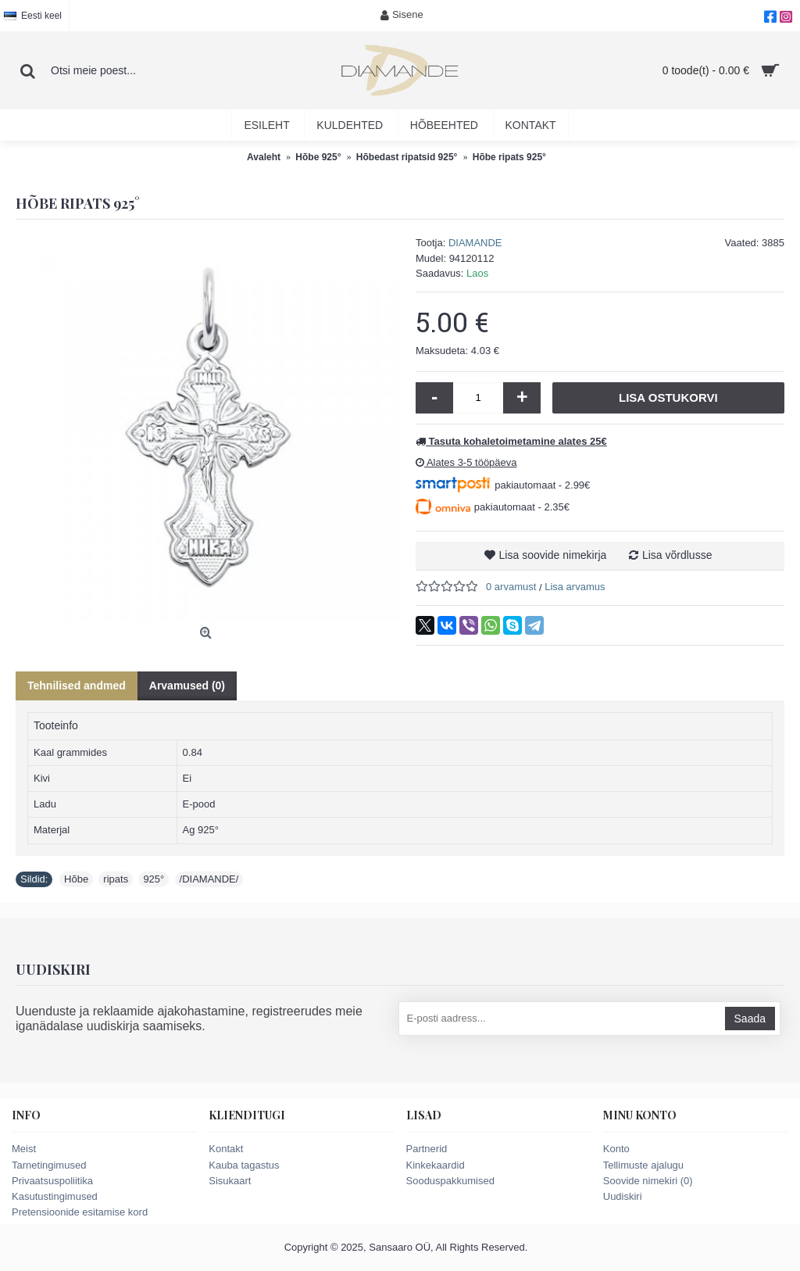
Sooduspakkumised (450, 1181)
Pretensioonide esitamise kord (80, 1212)
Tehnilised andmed (76, 685)
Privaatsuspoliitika (52, 1181)
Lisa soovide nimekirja (553, 555)
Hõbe (76, 879)
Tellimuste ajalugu (643, 1165)
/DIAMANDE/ (209, 879)
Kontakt (226, 1149)
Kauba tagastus (244, 1165)
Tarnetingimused (49, 1165)
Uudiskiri (622, 1196)
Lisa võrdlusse (677, 555)
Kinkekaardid (435, 1165)
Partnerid (427, 1149)
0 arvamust (511, 587)
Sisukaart (230, 1181)
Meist (24, 1149)
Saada (750, 1018)
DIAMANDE (475, 243)
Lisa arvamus (575, 587)
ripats (115, 879)
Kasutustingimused (55, 1196)
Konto (616, 1149)
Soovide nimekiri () (648, 1181)
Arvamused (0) (187, 685)
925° (153, 879)
